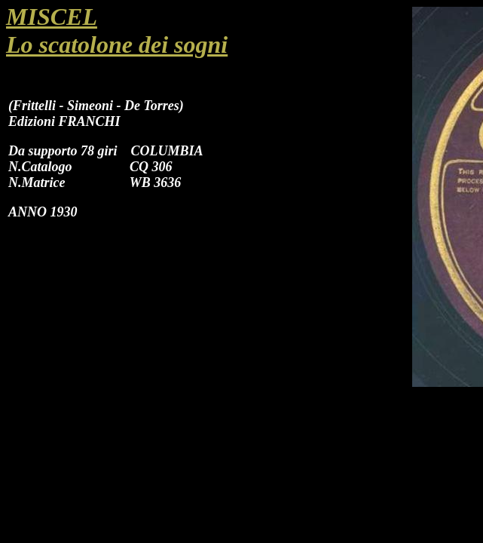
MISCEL (51, 16)
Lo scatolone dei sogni (117, 44)
